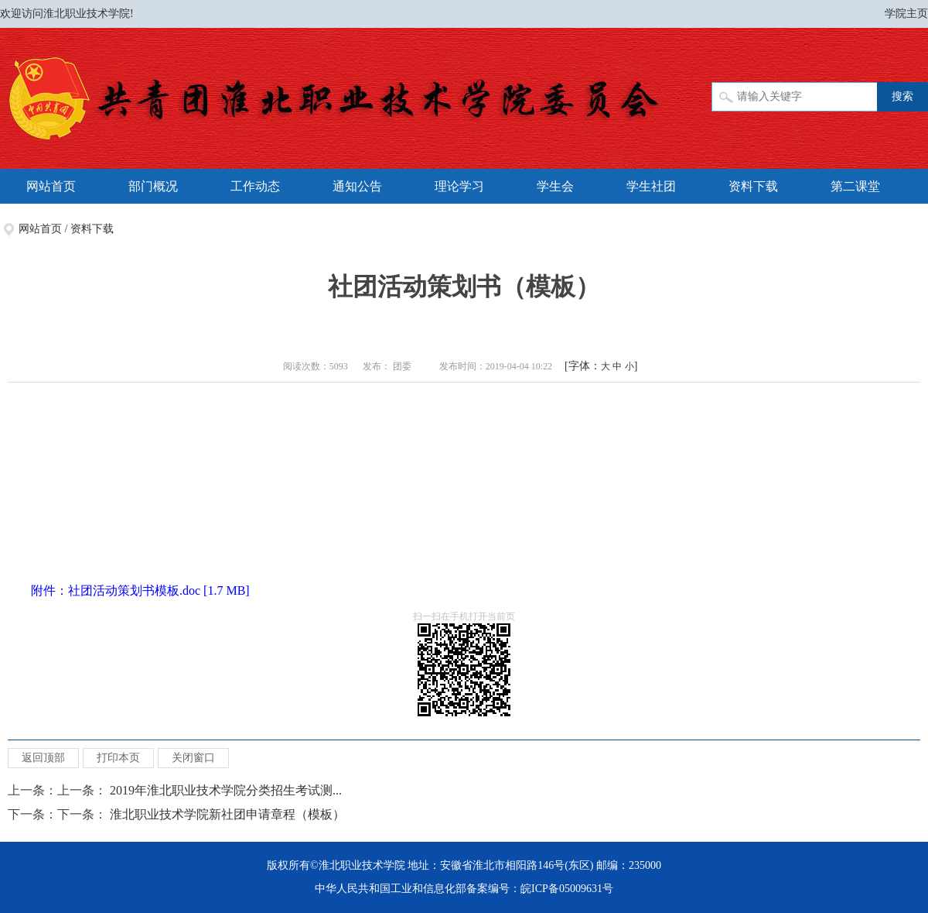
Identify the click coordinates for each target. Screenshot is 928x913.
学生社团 (651, 186)
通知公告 (357, 186)
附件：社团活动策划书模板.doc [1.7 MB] (140, 590)
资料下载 (753, 186)
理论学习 (459, 186)
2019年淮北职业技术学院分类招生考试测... (226, 790)
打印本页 (118, 758)
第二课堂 (855, 186)
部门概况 (153, 186)
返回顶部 (43, 758)
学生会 (555, 186)
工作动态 (255, 186)
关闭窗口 (193, 758)
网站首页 (51, 186)
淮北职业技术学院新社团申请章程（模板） (227, 814)
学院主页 (906, 13)
